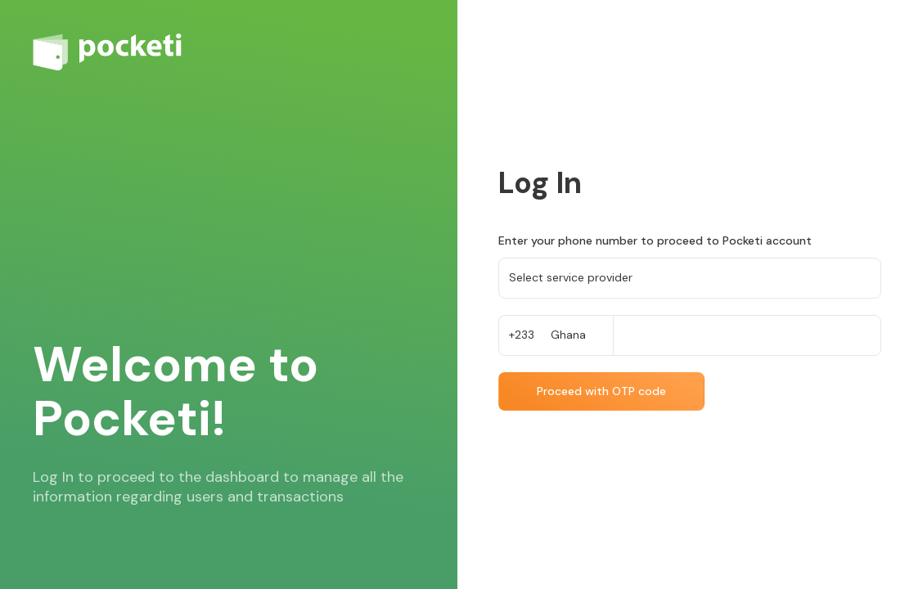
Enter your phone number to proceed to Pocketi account (655, 240)
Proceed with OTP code (601, 391)
